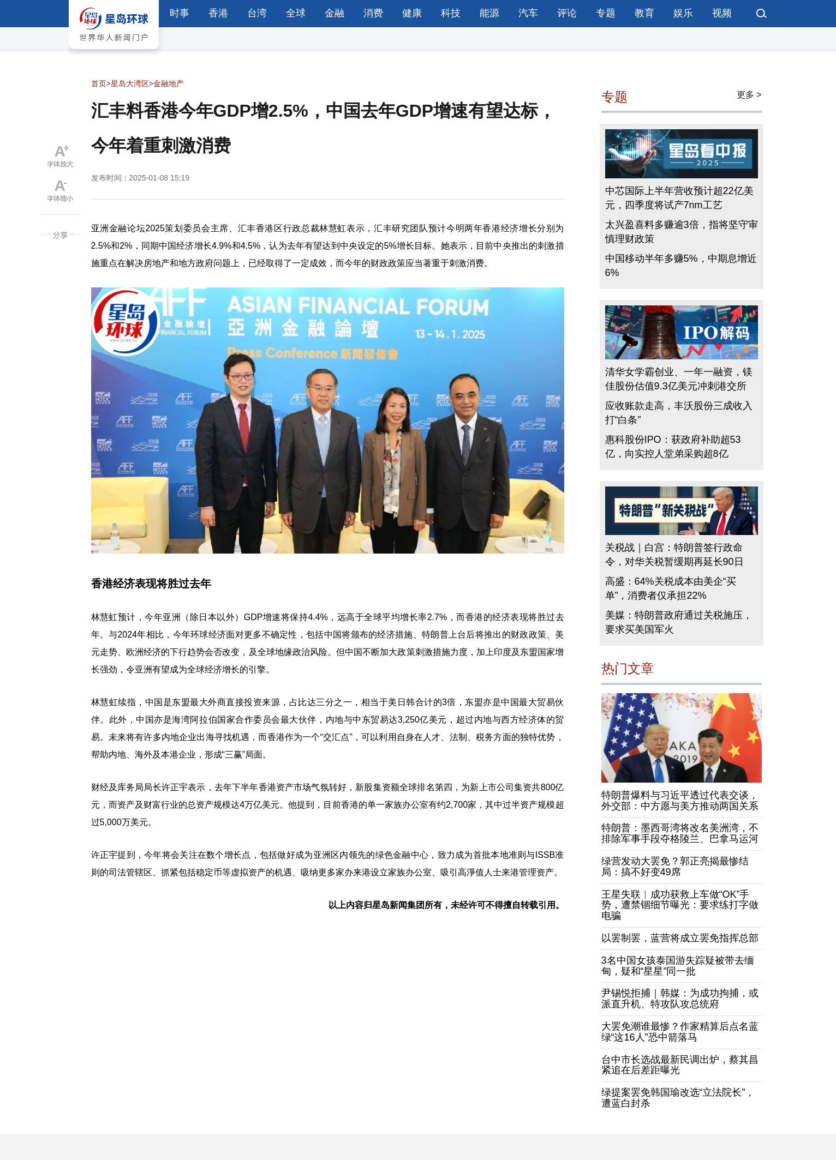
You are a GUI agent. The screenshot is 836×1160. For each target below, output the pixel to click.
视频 (722, 13)
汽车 (528, 13)
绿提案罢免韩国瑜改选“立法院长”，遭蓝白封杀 (678, 1098)
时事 (179, 13)
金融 (334, 13)
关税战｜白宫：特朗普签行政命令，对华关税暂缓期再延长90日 (674, 554)
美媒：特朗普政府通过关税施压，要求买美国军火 (679, 622)
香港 (218, 13)
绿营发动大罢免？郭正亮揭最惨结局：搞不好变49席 (675, 866)
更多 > (749, 94)
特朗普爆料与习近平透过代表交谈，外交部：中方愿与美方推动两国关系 (680, 801)
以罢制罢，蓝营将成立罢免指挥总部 (680, 938)
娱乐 (683, 13)
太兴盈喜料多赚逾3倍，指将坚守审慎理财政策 (681, 231)
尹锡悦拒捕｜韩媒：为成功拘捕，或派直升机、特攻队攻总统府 (680, 998)
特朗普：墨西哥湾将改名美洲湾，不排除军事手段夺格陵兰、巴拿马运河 (680, 833)
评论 (567, 13)
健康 (412, 13)
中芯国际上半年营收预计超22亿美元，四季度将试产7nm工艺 (679, 198)
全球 (296, 13)
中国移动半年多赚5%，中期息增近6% (681, 265)
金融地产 (168, 83)
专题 (606, 13)
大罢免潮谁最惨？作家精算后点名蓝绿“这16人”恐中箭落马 (680, 1032)
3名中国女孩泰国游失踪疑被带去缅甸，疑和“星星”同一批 (677, 966)
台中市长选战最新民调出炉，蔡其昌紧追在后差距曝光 (680, 1065)
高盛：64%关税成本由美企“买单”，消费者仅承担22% (670, 588)
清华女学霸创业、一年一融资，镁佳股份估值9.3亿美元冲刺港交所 (679, 379)
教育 (644, 13)
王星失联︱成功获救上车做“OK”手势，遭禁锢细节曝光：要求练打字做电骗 (680, 905)
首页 (98, 83)
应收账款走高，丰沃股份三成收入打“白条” (679, 412)
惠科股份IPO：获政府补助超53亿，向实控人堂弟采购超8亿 (673, 446)
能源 (489, 13)
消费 (373, 13)
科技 (451, 13)
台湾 (257, 13)
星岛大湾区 (130, 83)
